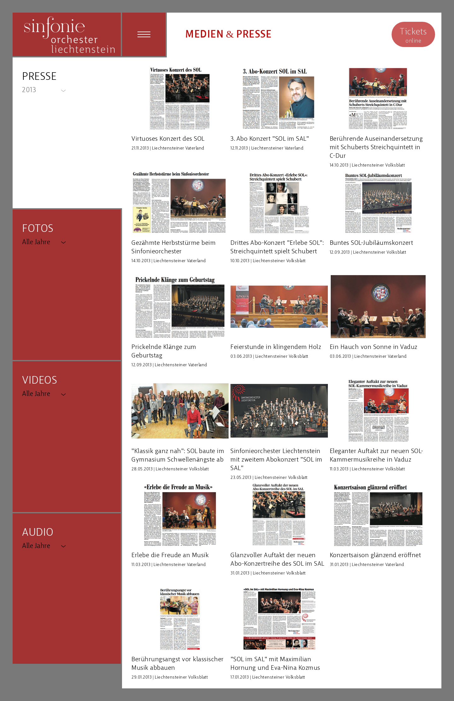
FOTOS (38, 229)
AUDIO (38, 533)
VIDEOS (39, 380)
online (413, 35)
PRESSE (39, 77)
